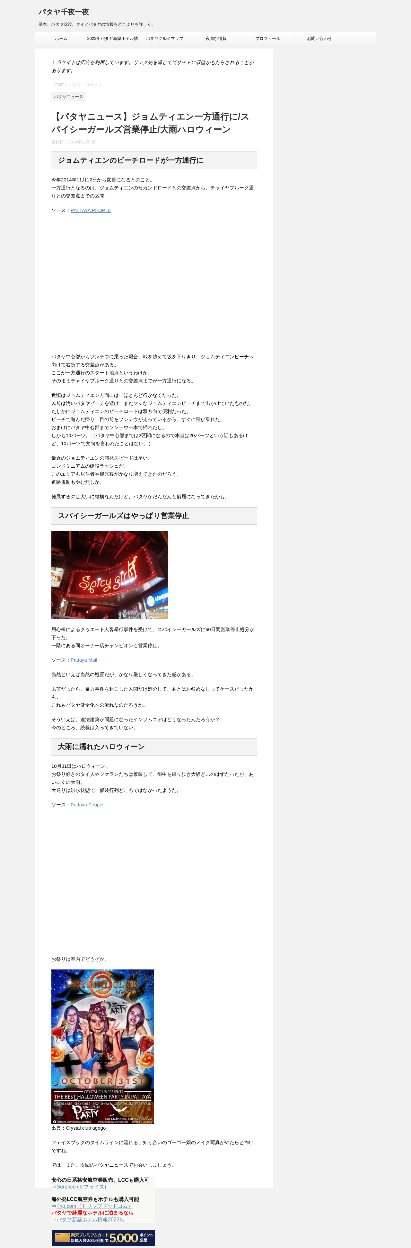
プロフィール (267, 38)
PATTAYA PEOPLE (91, 210)
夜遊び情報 (216, 38)
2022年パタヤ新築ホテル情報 (112, 40)
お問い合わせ (319, 38)
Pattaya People (87, 804)
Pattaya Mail (84, 660)
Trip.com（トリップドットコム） (95, 1206)
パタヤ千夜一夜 (64, 12)
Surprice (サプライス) (81, 1186)
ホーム (61, 38)
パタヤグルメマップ (164, 38)
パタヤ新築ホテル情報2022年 (91, 1219)
